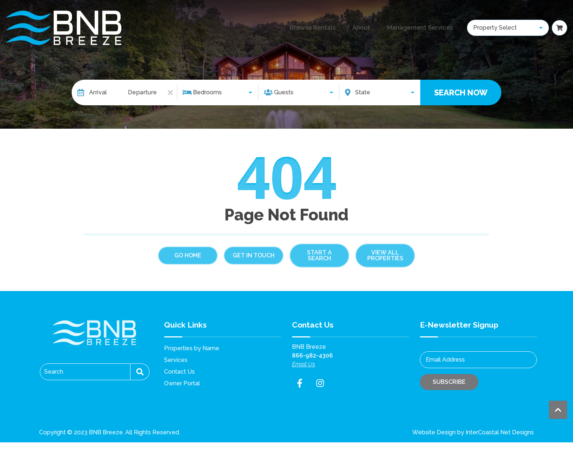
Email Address (445, 359)
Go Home (187, 255)
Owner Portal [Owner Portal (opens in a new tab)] (182, 383)
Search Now (460, 92)
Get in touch (253, 255)
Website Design (434, 432)
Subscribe (449, 381)
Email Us (303, 364)
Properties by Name (191, 348)
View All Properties (385, 255)
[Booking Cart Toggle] (559, 27)
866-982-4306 (312, 355)
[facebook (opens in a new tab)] (301, 383)
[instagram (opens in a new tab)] (320, 383)
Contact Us (179, 371)
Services (175, 359)
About (352, 27)
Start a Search (319, 255)
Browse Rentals (301, 27)
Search (53, 371)
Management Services (415, 27)
